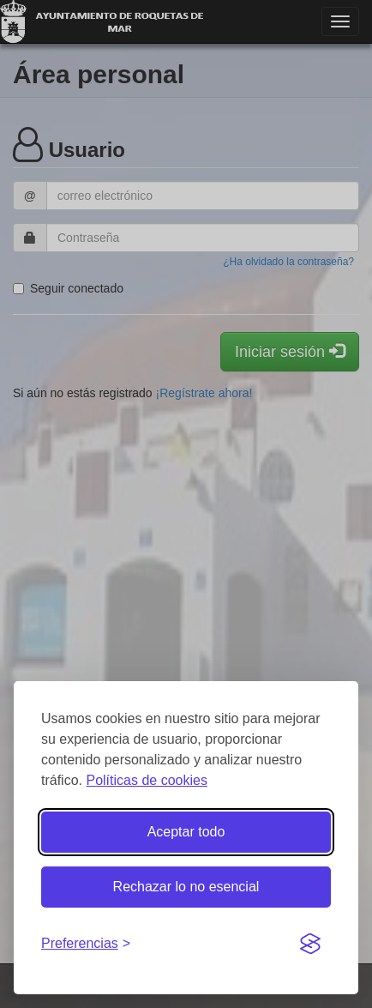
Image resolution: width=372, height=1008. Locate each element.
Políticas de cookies (146, 780)
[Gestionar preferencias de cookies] (85, 944)
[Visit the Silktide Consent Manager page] (310, 944)
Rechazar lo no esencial (186, 886)
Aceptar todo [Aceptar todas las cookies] (186, 831)
